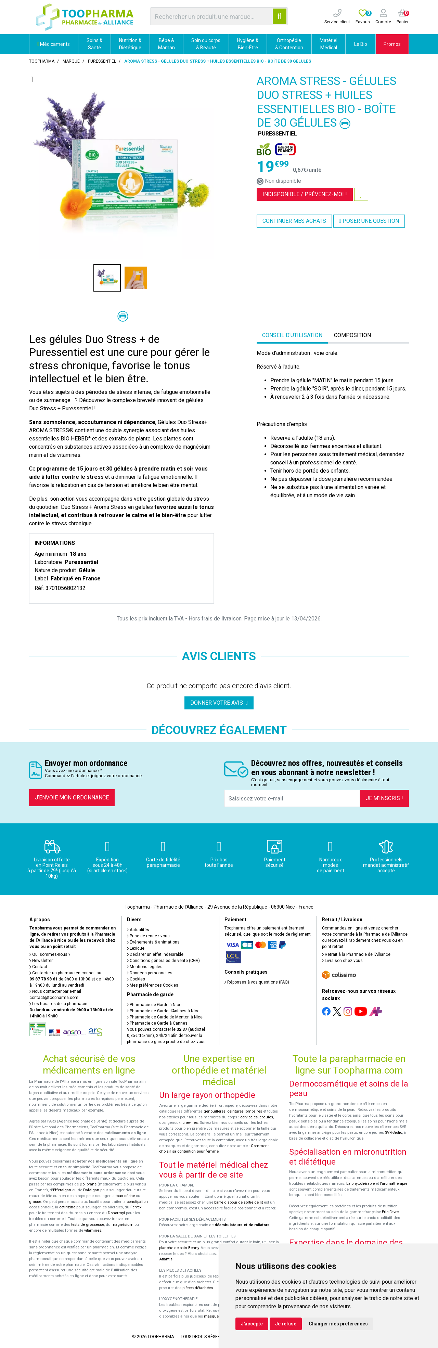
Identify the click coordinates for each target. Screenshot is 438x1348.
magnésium (122, 1224)
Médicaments (53, 44)
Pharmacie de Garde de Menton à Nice (165, 1017)
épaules (266, 1117)
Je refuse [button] (285, 1323)
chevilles (190, 1122)
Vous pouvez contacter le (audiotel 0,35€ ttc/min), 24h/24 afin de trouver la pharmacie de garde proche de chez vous (166, 1035)
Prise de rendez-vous (148, 936)
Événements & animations (153, 942)
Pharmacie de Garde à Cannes (157, 1023)
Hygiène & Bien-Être (248, 44)
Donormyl (116, 1213)
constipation (137, 1201)
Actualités (138, 929)
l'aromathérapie (393, 1183)
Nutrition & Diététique (130, 44)
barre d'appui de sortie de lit (238, 1202)
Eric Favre (390, 1212)
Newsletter (41, 960)
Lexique (135, 948)
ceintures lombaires (244, 1111)
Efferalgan (62, 1190)
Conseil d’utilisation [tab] (292, 335)
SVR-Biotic (393, 1132)
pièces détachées (197, 1288)
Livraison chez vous (342, 960)
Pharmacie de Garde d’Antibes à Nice (163, 1011)
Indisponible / (304, 194)
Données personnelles (149, 973)
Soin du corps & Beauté (205, 44)
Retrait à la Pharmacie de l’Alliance (356, 954)
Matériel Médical (328, 44)
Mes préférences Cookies (152, 985)
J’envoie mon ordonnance (72, 797)
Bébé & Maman (166, 44)
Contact (38, 966)
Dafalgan (91, 1190)
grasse (35, 1201)
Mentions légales (145, 966)
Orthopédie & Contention (289, 44)
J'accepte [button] (252, 1323)
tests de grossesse (87, 1224)
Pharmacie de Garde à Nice (154, 1004)
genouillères (215, 1111)
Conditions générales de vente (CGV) (163, 960)
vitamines (92, 1230)
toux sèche (125, 1196)
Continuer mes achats (294, 221)
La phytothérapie (360, 1183)
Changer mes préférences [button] (338, 1323)
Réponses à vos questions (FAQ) (256, 982)
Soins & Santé (95, 44)
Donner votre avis (219, 702)
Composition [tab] (352, 335)
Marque (71, 61)
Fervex (136, 1207)
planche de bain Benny (179, 1248)
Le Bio (360, 44)
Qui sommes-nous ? (49, 954)
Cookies (136, 979)
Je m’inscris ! (384, 798)
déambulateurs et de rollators (242, 1225)
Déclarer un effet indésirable (155, 954)
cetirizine (67, 1207)
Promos (392, 44)
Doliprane (88, 1184)
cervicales (249, 1117)
